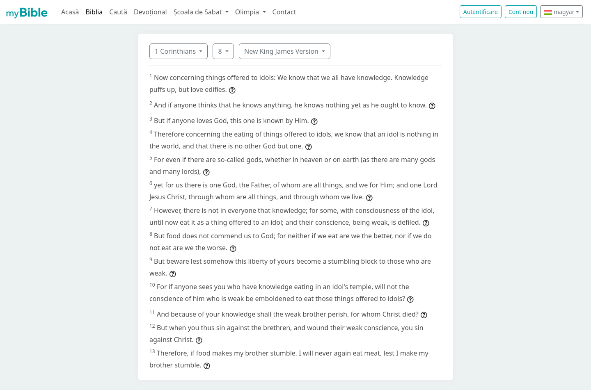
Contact (284, 11)
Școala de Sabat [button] (199, 11)
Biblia (94, 11)
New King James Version (282, 51)
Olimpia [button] (248, 11)
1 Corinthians (176, 51)
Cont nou (521, 12)
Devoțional (150, 11)
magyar (559, 12)
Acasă (70, 11)
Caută (118, 11)
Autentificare (480, 12)
